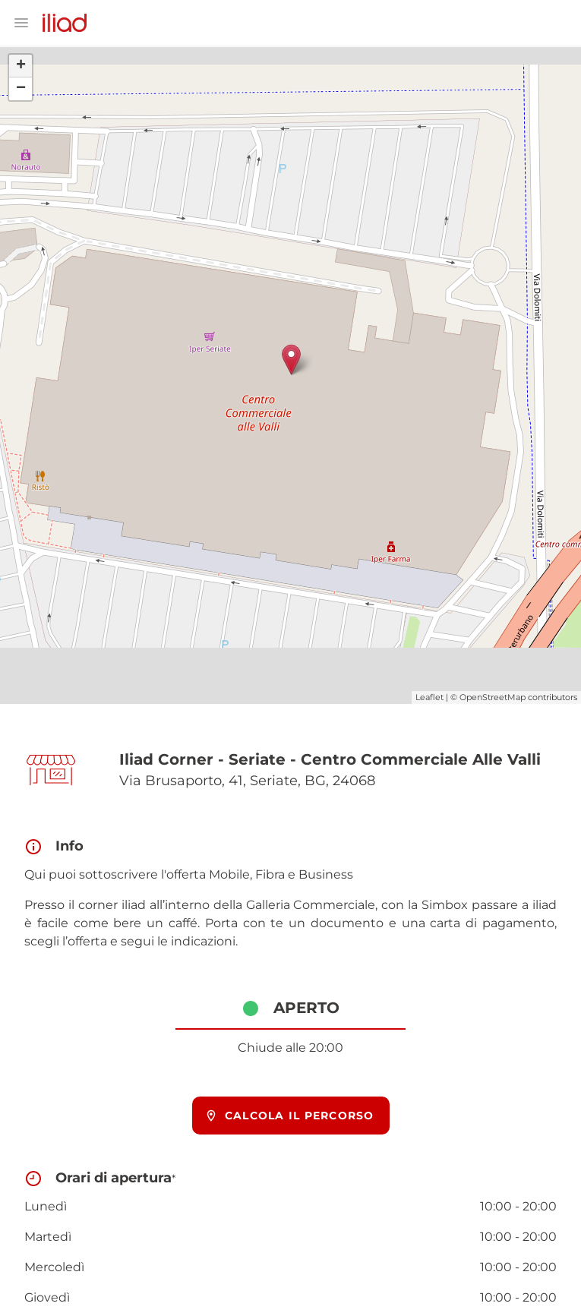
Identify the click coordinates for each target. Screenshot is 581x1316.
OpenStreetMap (492, 697)
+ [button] (21, 66)
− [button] (21, 88)
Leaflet (429, 697)
